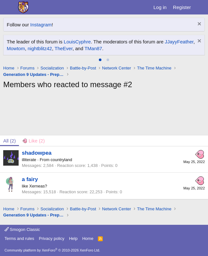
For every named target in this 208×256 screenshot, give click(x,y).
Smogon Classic (22, 229)
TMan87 (93, 48)
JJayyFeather (179, 41)
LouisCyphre (77, 41)
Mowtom (16, 48)
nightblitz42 (40, 48)
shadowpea (37, 153)
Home (87, 238)
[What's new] (200, 7)
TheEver (64, 48)
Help (73, 238)
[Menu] (8, 7)
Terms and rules (19, 238)
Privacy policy (51, 238)
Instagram (41, 24)
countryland (61, 159)
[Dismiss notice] (198, 24)
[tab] (100, 60)
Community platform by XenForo (52, 250)
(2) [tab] (9, 140)
